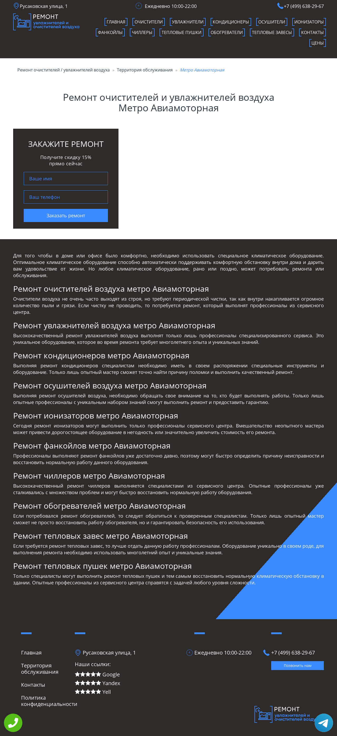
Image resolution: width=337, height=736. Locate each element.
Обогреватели (227, 32)
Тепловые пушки (181, 32)
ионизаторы (309, 22)
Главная (116, 22)
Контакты (312, 32)
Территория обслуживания (145, 70)
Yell (93, 692)
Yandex (97, 683)
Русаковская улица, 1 (44, 6)
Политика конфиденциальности (49, 701)
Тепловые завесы (272, 32)
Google (97, 674)
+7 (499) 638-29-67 (304, 6)
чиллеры (142, 32)
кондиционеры (231, 22)
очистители (149, 22)
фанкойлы (110, 32)
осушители (271, 22)
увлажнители (188, 22)
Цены (317, 43)
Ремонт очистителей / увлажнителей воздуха (63, 70)
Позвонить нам (297, 665)
